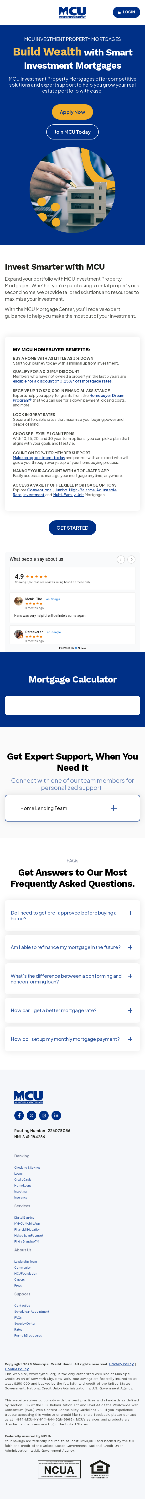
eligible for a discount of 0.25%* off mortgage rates (62, 381)
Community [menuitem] (22, 1268)
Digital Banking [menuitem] (24, 1218)
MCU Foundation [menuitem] (25, 1274)
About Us (22, 1250)
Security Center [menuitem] (24, 1324)
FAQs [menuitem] (18, 1318)
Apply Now (72, 112)
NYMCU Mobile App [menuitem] (27, 1224)
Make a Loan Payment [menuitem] (28, 1236)
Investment (34, 494)
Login (129, 12)
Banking (21, 1156)
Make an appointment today (39, 457)
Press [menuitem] (18, 1286)
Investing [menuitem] (20, 1192)
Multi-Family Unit (68, 494)
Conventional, (40, 490)
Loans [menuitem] (18, 1174)
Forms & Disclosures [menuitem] (28, 1336)
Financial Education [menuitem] (27, 1230)
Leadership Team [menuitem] (25, 1262)
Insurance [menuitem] (20, 1197)
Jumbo (61, 490)
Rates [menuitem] (18, 1330)
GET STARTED (72, 528)
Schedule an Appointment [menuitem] (31, 1312)
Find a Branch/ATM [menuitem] (26, 1242)
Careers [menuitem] (19, 1280)
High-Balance (82, 490)
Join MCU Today (72, 132)
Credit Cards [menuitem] (22, 1180)
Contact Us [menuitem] (22, 1306)
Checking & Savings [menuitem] (27, 1168)
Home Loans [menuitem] (22, 1186)
